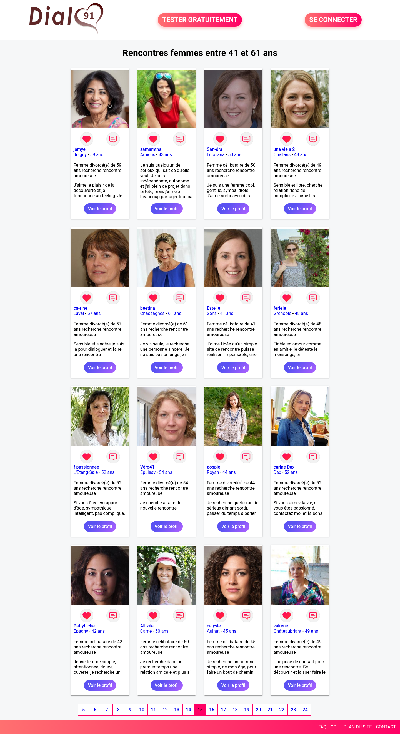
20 (258, 709)
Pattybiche (84, 625)
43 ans (165, 154)
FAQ (322, 727)
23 (293, 709)
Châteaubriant (287, 631)
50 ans (234, 154)
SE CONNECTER (333, 20)
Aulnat (213, 631)
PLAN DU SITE (358, 727)
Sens (212, 313)
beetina (147, 308)
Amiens (147, 154)
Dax (277, 472)
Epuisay (148, 472)
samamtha (150, 149)
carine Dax (284, 467)
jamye (80, 149)
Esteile (213, 308)
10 (141, 709)
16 (211, 709)
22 (281, 709)
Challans (282, 154)
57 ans (94, 313)
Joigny (80, 154)
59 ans (96, 154)
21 (270, 709)
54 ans (165, 472)
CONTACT (386, 727)
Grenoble (282, 313)
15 (200, 709)
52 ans (108, 472)
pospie (213, 467)
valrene (281, 625)
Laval (79, 313)
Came (146, 631)
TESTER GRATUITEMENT (200, 20)
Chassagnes (152, 313)
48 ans (301, 313)
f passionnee (86, 467)
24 (305, 709)
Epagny (81, 631)
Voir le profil (100, 208)
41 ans (226, 313)
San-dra (214, 149)
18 (235, 709)
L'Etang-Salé (86, 472)
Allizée (147, 625)
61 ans (174, 313)
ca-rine (81, 308)
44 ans (229, 472)
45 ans (229, 631)
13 (176, 709)
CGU (335, 727)
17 (223, 709)
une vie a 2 (284, 149)
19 (246, 709)
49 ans (301, 154)
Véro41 (147, 467)
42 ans (98, 631)
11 (153, 709)
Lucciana (216, 154)
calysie (214, 625)
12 (165, 709)
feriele (280, 308)
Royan (213, 472)
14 (188, 709)
